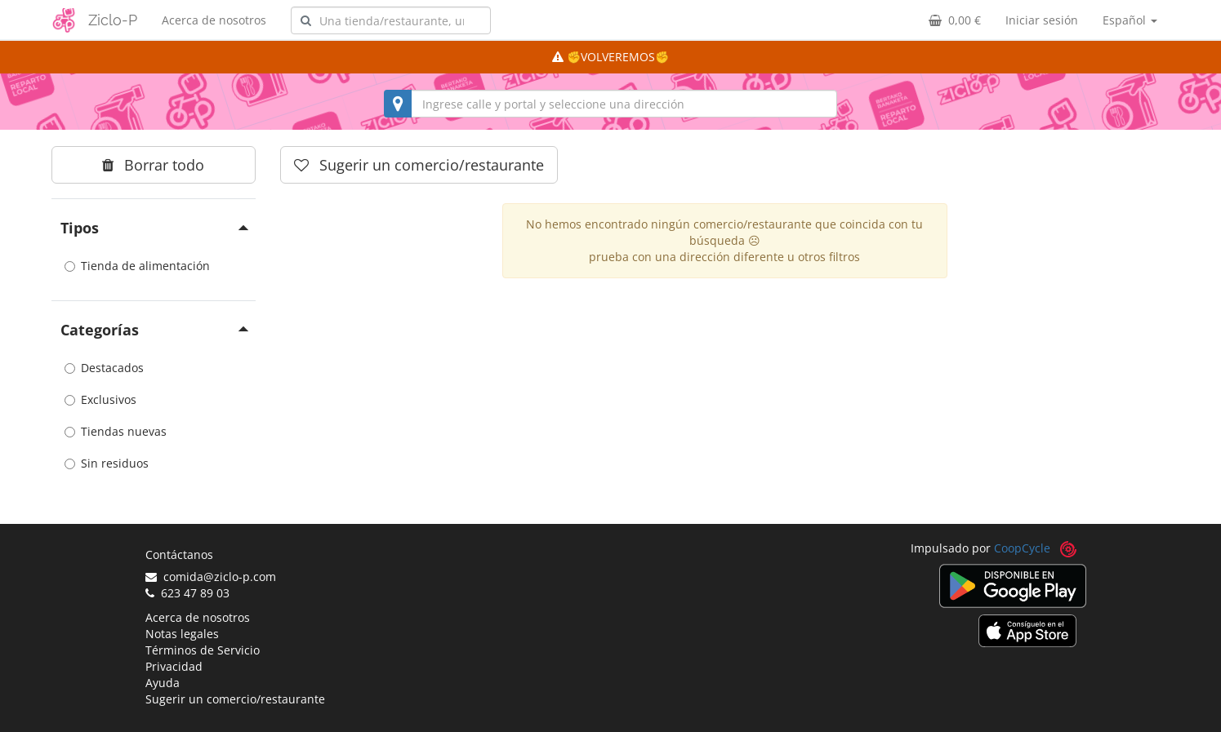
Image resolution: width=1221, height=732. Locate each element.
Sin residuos (107, 463)
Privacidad (174, 666)
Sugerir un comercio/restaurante (235, 699)
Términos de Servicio (202, 650)
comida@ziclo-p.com (210, 576)
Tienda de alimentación (137, 265)
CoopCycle (1022, 548)
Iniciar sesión (1041, 20)
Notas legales (182, 633)
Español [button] (1130, 20)
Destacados (104, 367)
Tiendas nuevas (116, 431)
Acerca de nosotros (214, 20)
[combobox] (391, 20)
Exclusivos (100, 399)
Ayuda (162, 682)
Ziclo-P (112, 20)
